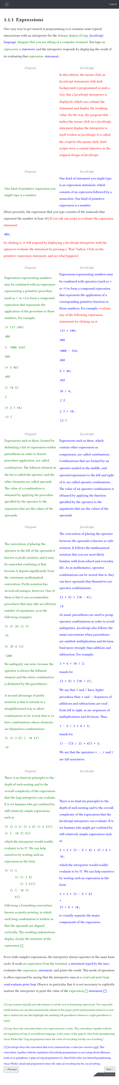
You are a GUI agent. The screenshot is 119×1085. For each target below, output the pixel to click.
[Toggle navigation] (6, 4)
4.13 (95, 1047)
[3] (105, 991)
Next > (109, 1070)
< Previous (11, 1070)
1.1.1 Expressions (23, 20)
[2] (86, 991)
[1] (21, 945)
